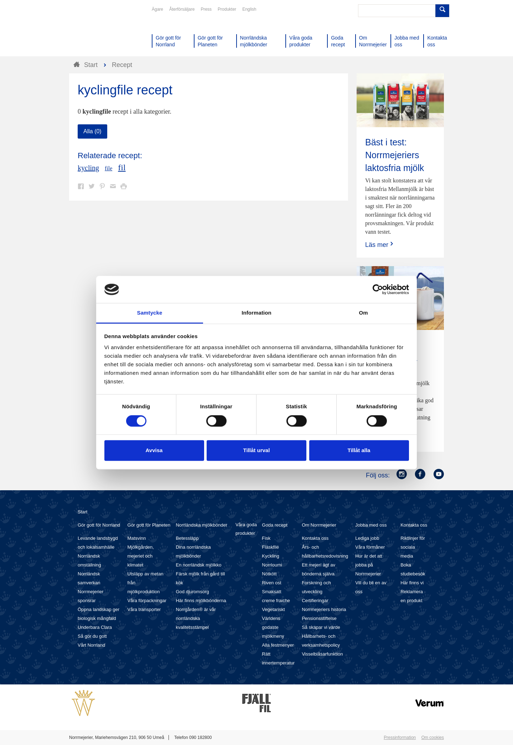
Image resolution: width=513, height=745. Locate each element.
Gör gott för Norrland (99, 525)
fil (121, 167)
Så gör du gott (92, 636)
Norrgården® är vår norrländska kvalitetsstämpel (196, 618)
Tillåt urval (256, 450)
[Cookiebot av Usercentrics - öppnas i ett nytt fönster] (378, 289)
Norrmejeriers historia (324, 609)
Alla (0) (92, 131)
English (249, 9)
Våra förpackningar (147, 600)
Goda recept (274, 525)
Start (82, 511)
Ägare (157, 9)
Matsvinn (137, 538)
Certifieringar (315, 600)
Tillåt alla (359, 450)
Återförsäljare (182, 9)
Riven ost (271, 582)
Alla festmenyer (278, 645)
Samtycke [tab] (149, 313)
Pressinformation (400, 737)
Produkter (227, 9)
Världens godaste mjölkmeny (273, 627)
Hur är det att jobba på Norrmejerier (368, 564)
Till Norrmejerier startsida (96, 31)
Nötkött (269, 573)
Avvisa (154, 450)
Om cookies (432, 737)
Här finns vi (412, 582)
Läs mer (380, 244)
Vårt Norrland (91, 645)
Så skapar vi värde (321, 627)
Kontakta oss (315, 538)
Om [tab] (363, 313)
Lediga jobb (367, 538)
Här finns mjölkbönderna (201, 600)
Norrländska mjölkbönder (201, 525)
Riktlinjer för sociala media (412, 547)
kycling (88, 168)
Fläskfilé (270, 547)
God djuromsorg (192, 591)
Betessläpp (187, 538)
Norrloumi (272, 565)
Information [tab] (256, 313)
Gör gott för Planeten (149, 525)
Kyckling (270, 556)
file (108, 168)
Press (206, 9)
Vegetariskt (273, 609)
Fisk (266, 538)
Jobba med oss (371, 525)
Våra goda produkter (246, 529)
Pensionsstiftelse (319, 618)
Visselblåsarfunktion (322, 654)
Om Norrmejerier (319, 525)
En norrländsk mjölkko (198, 565)
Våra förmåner (370, 547)
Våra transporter (144, 609)
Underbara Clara (95, 627)
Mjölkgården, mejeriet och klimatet (141, 556)
